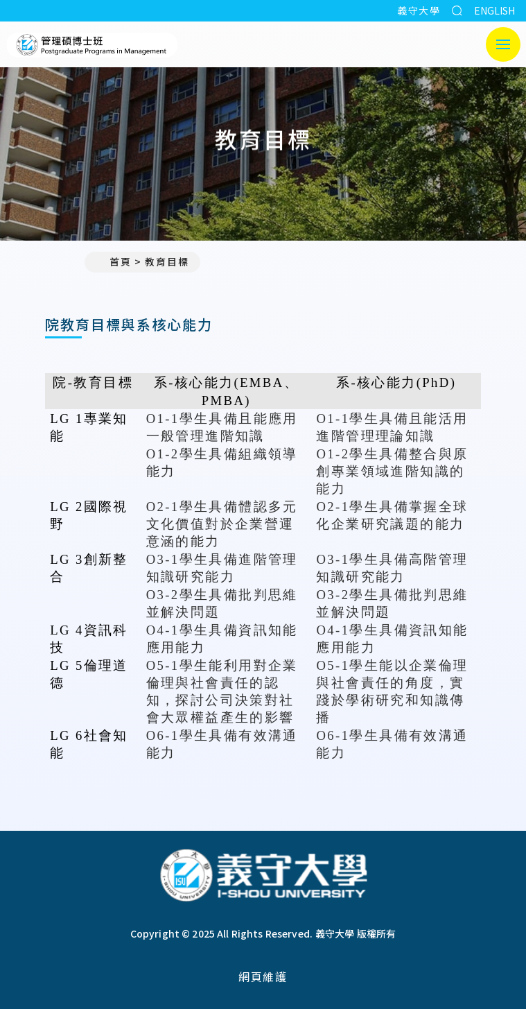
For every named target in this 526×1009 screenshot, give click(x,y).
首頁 (114, 261)
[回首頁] (263, 877)
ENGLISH (494, 10)
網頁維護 (262, 976)
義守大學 (418, 10)
